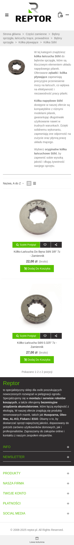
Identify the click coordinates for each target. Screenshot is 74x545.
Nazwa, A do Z (13, 183)
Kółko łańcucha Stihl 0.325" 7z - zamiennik (37, 344)
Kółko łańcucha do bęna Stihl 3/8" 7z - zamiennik (37, 253)
